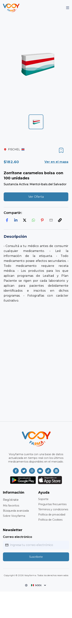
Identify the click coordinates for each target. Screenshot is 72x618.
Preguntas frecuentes (52, 504)
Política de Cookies (50, 519)
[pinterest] (42, 220)
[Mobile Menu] (67, 8)
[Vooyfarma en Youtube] (40, 471)
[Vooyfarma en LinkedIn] (56, 471)
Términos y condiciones (53, 509)
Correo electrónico (17, 537)
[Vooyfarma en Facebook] (16, 471)
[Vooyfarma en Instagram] (32, 471)
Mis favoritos (11, 505)
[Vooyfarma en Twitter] (24, 471)
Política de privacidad (51, 514)
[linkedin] (15, 220)
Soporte (43, 499)
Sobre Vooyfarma (14, 515)
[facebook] (7, 220)
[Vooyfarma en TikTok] (48, 471)
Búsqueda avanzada (16, 510)
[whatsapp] (33, 220)
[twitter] (24, 220)
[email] (51, 220)
